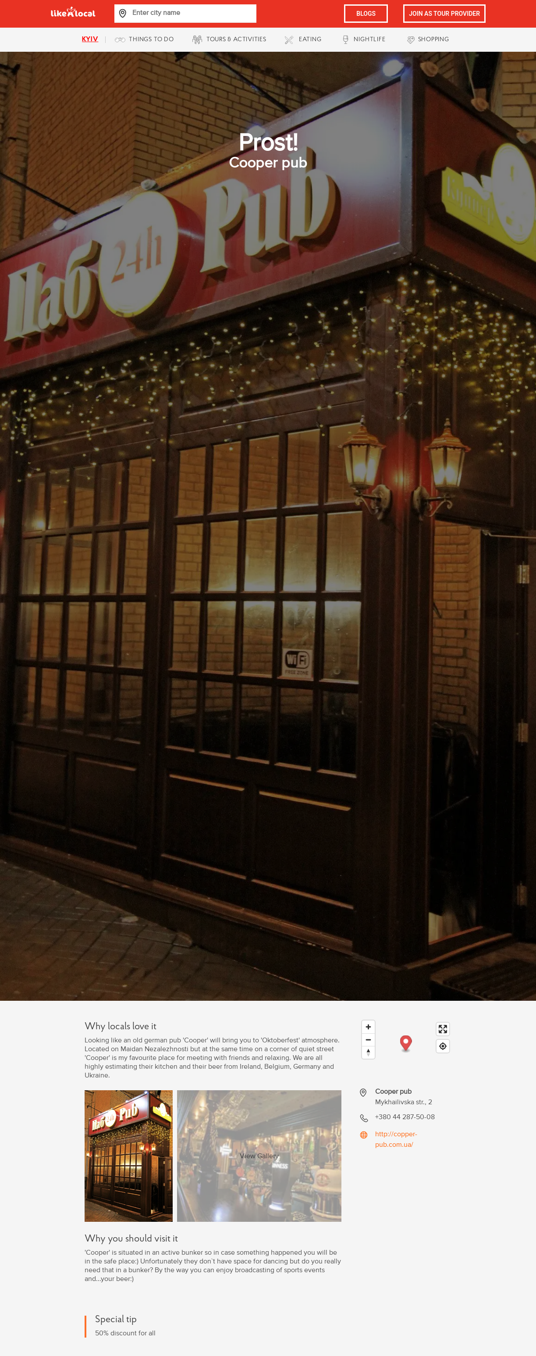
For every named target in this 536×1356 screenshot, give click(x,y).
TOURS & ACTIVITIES (236, 39)
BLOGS (366, 13)
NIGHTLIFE (369, 39)
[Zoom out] (368, 1039)
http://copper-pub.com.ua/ (396, 1139)
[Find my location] (443, 1046)
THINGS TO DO (151, 39)
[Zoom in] (368, 1027)
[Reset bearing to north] (368, 1052)
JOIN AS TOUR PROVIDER (444, 13)
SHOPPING (433, 39)
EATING (310, 39)
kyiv (90, 39)
